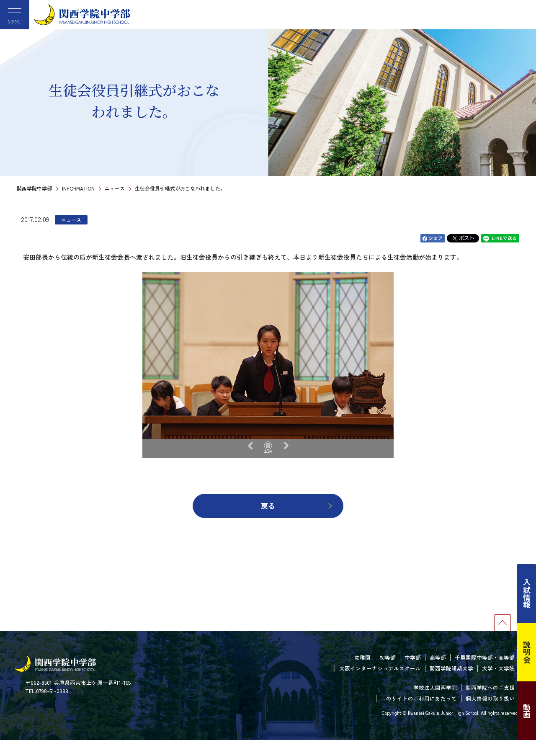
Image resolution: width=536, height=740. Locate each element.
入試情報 (526, 593)
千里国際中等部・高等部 (485, 657)
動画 (526, 710)
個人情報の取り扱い (490, 698)
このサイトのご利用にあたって (419, 698)
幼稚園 (362, 657)
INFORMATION (78, 188)
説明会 (526, 652)
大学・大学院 (498, 668)
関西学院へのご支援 (490, 687)
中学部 (413, 657)
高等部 (438, 657)
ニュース (115, 188)
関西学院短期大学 (451, 668)
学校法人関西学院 (435, 687)
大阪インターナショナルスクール (380, 668)
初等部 (387, 657)
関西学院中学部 (34, 188)
